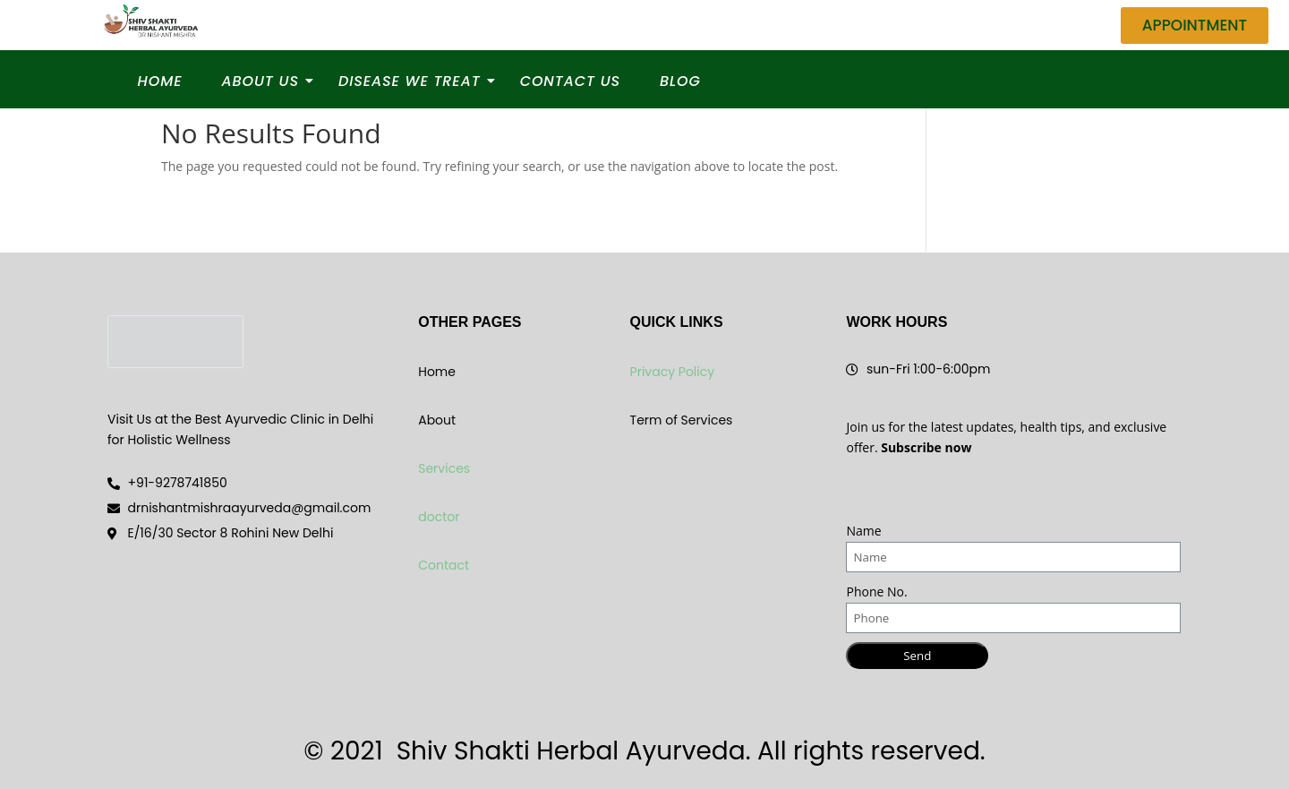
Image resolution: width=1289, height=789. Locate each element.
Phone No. (876, 591)
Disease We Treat (414, 81)
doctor (438, 517)
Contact (443, 565)
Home (160, 81)
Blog (680, 81)
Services (444, 468)
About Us (265, 81)
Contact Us (570, 81)
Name (863, 530)
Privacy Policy (672, 372)
